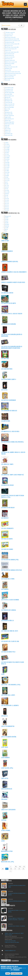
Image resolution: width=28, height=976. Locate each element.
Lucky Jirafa (4, 747)
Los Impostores (5, 421)
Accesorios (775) (9, 34)
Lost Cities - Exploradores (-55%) (10, 685)
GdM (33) (7, 127)
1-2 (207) (7, 144)
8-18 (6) (7, 210)
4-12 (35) (7, 192)
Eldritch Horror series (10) (11, 62)
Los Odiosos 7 (5, 518)
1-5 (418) (7, 147)
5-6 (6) (6, 195)
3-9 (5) (6, 177)
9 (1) (6, 231)
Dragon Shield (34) (9, 115)
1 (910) (6, 217)
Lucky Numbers (5, 757)
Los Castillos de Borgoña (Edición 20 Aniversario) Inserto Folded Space (11, 347)
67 (24, 866)
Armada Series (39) (9, 42)
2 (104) (6, 219)
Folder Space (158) (9, 123)
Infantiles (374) (8, 68)
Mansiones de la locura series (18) (13, 73)
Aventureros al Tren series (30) (12, 43)
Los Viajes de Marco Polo (8, 652)
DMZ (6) (7, 110)
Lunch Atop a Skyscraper (8, 810)
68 (2, 868)
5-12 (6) (7, 200)
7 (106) (6, 227)
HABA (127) (8, 130)
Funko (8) (7, 125)
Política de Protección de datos (12, 942)
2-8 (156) (7, 162)
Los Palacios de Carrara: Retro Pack (11, 570)
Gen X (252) (7, 128)
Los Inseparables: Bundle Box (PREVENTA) (12, 442)
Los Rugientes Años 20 (7, 620)
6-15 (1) (7, 205)
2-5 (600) (7, 157)
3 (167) (6, 221)
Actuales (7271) (8, 35)
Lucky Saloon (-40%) (7, 768)
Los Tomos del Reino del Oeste (9, 631)
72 (19, 868)
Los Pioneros (4, 589)
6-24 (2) (7, 208)
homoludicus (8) (8, 133)
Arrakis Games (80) (9, 92)
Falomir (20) (7, 120)
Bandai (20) (7, 97)
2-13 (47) (7, 167)
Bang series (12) (9, 45)
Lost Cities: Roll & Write (8, 695)
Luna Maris (4, 799)
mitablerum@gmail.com (10, 950)
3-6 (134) (7, 172)
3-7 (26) (7, 174)
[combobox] (10, 25)
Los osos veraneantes (7, 528)
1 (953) (6, 142)
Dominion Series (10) (10, 60)
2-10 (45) (7, 164)
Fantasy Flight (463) (9, 122)
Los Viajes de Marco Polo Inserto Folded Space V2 (12, 663)
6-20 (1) (7, 206)
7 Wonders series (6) (10, 32)
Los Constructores (6, 369)
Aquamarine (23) (9, 90)
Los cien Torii (5, 358)
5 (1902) (7, 224)
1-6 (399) (7, 149)
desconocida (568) (9, 107)
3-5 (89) (7, 170)
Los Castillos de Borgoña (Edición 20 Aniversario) (11, 335)
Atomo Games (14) (9, 95)
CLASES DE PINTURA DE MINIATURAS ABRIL (16, 886)
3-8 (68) (7, 175)
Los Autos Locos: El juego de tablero (11, 314)
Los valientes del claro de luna (10, 641)
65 (15, 866)
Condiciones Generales (10, 940)
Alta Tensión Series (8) (10, 37)
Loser (2, 674)
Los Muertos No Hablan (7, 507)
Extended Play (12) (9, 118)
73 (23, 868)
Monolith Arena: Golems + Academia (16, 926)
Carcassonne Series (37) (11, 48)
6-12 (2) (7, 203)
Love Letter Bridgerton (7, 726)
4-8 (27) (7, 187)
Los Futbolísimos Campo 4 (8, 379)
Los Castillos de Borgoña (8, 324)
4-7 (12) (7, 185)
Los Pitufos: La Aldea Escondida (10, 600)
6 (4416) (7, 226)
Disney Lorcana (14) (9, 57)
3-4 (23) (7, 169)
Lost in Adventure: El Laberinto (10, 705)
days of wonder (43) (9, 104)
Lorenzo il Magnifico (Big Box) (9, 261)
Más (2, 82)
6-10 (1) (7, 201)
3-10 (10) (7, 178)
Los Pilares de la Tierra (7, 579)
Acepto (7, 973)
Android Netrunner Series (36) (12, 39)
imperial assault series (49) (11, 66)
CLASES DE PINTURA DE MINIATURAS (16, 901)
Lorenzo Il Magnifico (7, 251)
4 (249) (6, 222)
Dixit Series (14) (8, 58)
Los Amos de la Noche (7, 293)
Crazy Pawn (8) (8, 102)
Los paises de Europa (7, 539)
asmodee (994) (8, 94)
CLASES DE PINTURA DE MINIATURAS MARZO (16, 894)
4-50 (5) (7, 193)
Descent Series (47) (9, 53)
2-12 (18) (7, 165)
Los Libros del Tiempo (7, 464)
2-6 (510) (7, 159)
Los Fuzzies (4, 390)
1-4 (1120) (7, 146)
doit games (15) (8, 112)
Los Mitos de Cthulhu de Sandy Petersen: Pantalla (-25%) (12, 496)
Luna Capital (4, 778)
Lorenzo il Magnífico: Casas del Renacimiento (14, 272)
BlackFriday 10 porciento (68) (12, 47)
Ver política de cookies (16, 973)
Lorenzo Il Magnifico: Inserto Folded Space (13, 282)
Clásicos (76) (8, 50)
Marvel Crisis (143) (9, 76)
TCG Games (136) (9, 87)
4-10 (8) (7, 190)
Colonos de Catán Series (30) (12, 52)
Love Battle (4, 716)
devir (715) (7, 109)
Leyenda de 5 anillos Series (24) (12, 71)
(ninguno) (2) (8, 216)
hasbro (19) (7, 132)
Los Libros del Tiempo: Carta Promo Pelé (12, 475)
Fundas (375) (8, 65)
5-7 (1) (6, 197)
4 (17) (6, 182)
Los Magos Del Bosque (7, 485)
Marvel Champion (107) (10, 75)
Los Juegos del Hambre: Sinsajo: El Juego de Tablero (13, 453)
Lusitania (3, 820)
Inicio (11, 19)
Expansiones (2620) (9, 63)
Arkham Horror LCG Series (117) (12, 40)
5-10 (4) (7, 198)
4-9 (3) (6, 188)
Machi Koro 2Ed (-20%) (7, 862)
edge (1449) (8, 117)
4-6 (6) (6, 183)
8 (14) (6, 229)
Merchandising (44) (9, 78)
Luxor (3, 841)
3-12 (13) (7, 180)
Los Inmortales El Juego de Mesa (10, 431)
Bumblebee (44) (8, 100)
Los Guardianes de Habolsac (9, 411)
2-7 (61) (7, 160)
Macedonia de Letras (7, 851)
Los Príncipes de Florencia (8, 610)
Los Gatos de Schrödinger (8, 400)
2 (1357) (7, 152)
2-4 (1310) (7, 155)
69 (6, 868)
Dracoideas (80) (8, 113)
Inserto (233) (8, 70)
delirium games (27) (9, 105)
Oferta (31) (7, 80)
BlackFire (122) (8, 99)
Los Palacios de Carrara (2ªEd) (9, 560)
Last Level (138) (8, 135)
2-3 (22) (7, 154)
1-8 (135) (7, 151)
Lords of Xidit (5, 241)
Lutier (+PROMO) (5, 830)
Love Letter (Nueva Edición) (8, 737)
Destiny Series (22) (9, 55)
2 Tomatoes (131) (9, 89)
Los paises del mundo (7, 549)
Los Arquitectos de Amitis (8, 303)
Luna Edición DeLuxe (6, 789)
